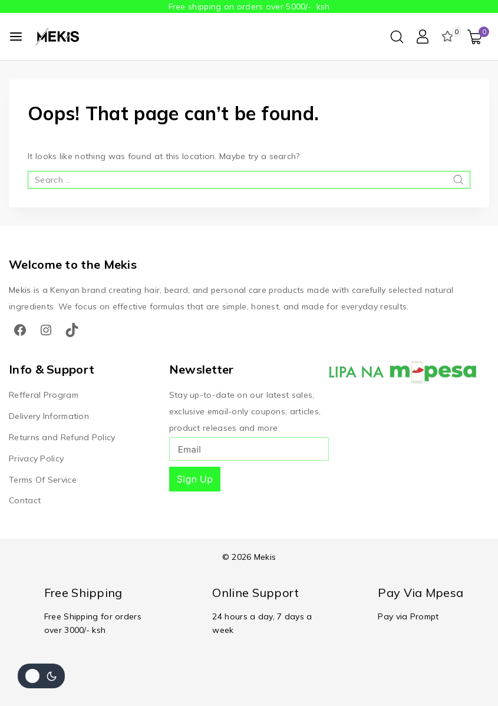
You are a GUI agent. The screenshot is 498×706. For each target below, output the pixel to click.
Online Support (255, 592)
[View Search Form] (397, 37)
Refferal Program (43, 394)
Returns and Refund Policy (62, 436)
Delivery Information (49, 415)
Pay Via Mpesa (420, 592)
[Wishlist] (448, 36)
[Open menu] (16, 36)
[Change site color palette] (41, 676)
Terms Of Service (43, 479)
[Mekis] (58, 36)
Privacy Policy (36, 458)
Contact (25, 500)
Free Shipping (83, 592)
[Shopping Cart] (478, 36)
